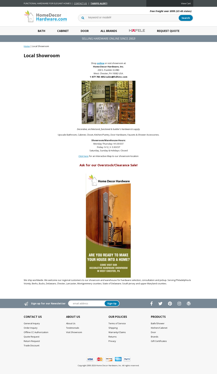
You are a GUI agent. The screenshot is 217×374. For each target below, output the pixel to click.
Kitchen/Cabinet (159, 327)
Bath (41, 31)
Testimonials (72, 327)
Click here (83, 156)
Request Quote (168, 31)
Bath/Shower (157, 323)
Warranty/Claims (117, 332)
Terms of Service (117, 323)
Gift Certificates (159, 341)
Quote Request (31, 336)
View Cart (186, 3)
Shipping (112, 327)
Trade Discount (31, 345)
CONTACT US (80, 3)
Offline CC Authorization (36, 332)
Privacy (112, 341)
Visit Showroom (74, 332)
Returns (112, 336)
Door (85, 31)
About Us (70, 323)
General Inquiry (32, 323)
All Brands (109, 31)
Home (27, 46)
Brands (154, 336)
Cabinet (63, 31)
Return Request (32, 341)
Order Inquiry (30, 327)
